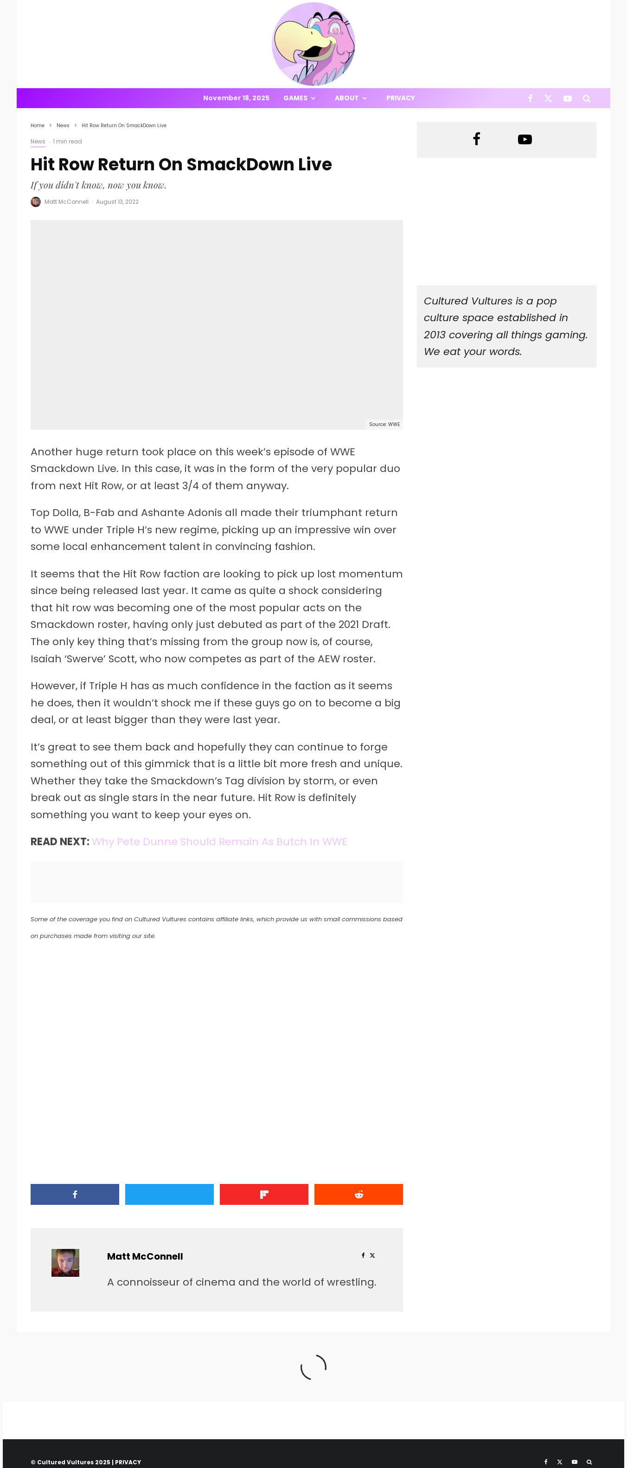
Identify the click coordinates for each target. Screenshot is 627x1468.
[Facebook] (530, 98)
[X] (548, 98)
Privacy (400, 98)
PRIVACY (128, 1462)
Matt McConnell (67, 202)
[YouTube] (567, 98)
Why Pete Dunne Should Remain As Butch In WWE (219, 841)
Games (295, 98)
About (347, 98)
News (38, 141)
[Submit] (358, 1194)
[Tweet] (169, 1194)
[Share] (75, 1194)
